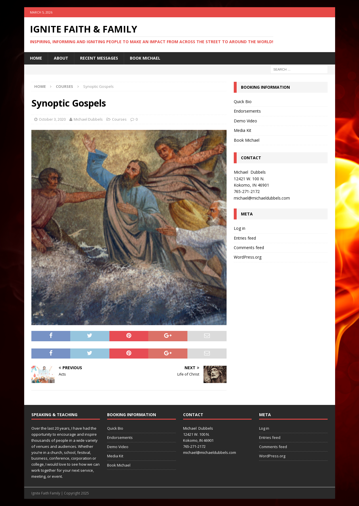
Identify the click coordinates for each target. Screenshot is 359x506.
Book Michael (145, 58)
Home (36, 58)
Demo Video (245, 121)
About (61, 58)
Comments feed (249, 247)
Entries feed (245, 238)
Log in (239, 228)
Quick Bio (243, 101)
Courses (119, 119)
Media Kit (242, 130)
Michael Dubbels (88, 119)
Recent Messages (99, 58)
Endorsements (247, 111)
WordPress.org (247, 257)
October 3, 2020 (52, 119)
